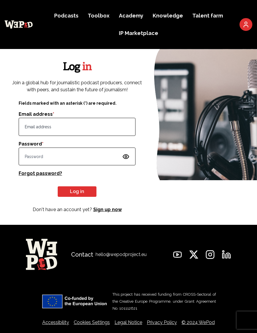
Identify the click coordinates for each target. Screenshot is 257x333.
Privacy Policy (162, 322)
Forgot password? (40, 173)
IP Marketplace (138, 33)
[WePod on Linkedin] (226, 254)
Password (31, 144)
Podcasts (66, 16)
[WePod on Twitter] (193, 254)
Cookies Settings (92, 322)
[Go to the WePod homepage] (19, 24)
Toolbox (99, 16)
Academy (131, 16)
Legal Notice (128, 322)
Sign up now (107, 209)
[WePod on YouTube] (177, 254)
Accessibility (55, 322)
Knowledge (168, 16)
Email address (36, 114)
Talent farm (207, 16)
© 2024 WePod (198, 322)
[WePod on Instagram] (210, 254)
